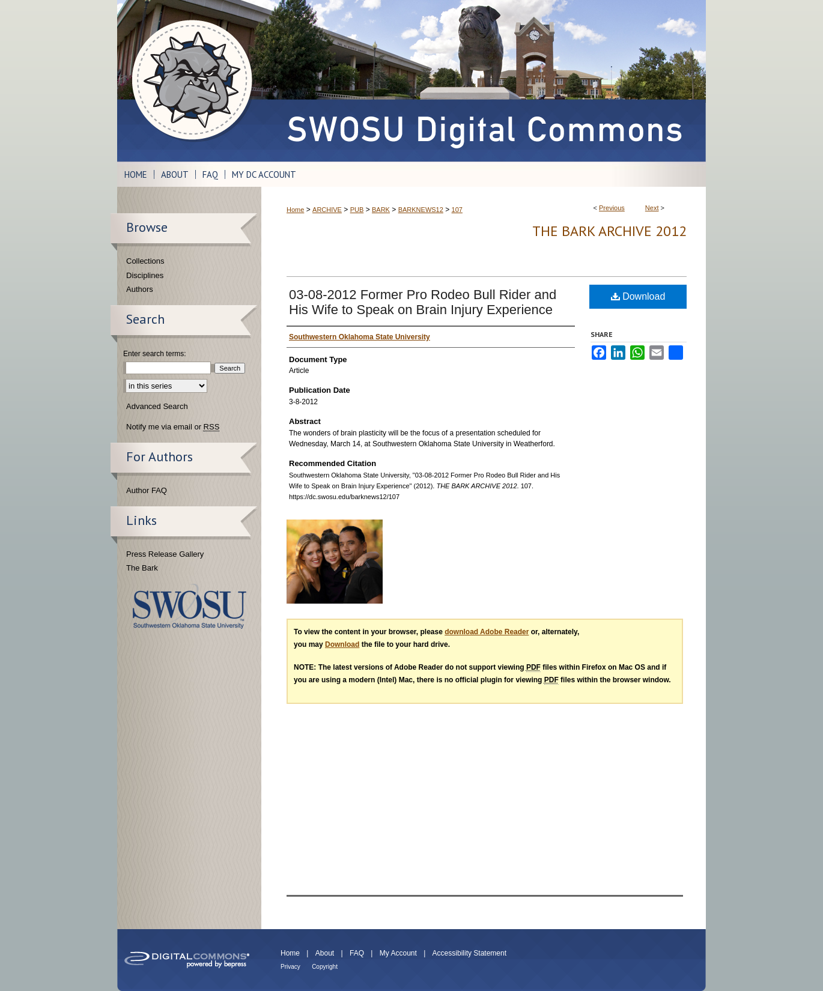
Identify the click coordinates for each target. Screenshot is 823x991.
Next (652, 207)
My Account (398, 953)
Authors (139, 289)
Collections (145, 260)
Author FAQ (146, 490)
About (324, 953)
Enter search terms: (154, 354)
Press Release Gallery (165, 554)
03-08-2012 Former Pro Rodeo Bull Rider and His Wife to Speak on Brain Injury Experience (422, 302)
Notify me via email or (172, 427)
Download (638, 296)
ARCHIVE (327, 209)
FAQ (357, 953)
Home (295, 209)
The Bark (142, 567)
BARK (381, 209)
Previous (612, 207)
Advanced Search (157, 406)
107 (457, 209)
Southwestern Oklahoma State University (189, 606)
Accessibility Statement (469, 953)
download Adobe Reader (487, 632)
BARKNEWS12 (420, 209)
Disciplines (144, 275)
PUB (357, 209)
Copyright (325, 966)
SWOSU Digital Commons (483, 81)
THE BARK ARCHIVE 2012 (609, 231)
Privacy (290, 966)
